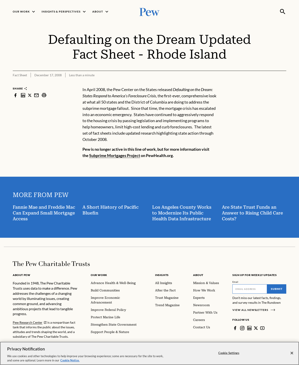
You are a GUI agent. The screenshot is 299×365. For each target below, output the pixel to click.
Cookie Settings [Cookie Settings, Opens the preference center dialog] (228, 354)
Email (235, 282)
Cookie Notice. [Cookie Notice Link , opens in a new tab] (70, 362)
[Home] (51, 263)
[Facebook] (235, 328)
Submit (276, 289)
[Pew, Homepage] (149, 11)
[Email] (249, 289)
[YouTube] (262, 328)
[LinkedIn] (249, 328)
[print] (44, 95)
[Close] (292, 354)
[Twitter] (256, 328)
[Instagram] (242, 328)
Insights (162, 275)
